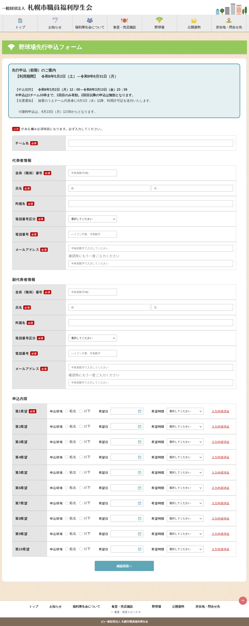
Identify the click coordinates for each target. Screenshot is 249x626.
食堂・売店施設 (122, 606)
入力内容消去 (220, 411)
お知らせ (55, 606)
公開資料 (178, 606)
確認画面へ (124, 566)
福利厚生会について (86, 606)
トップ (33, 606)
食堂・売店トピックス (127, 612)
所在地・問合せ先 (208, 606)
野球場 (156, 606)
